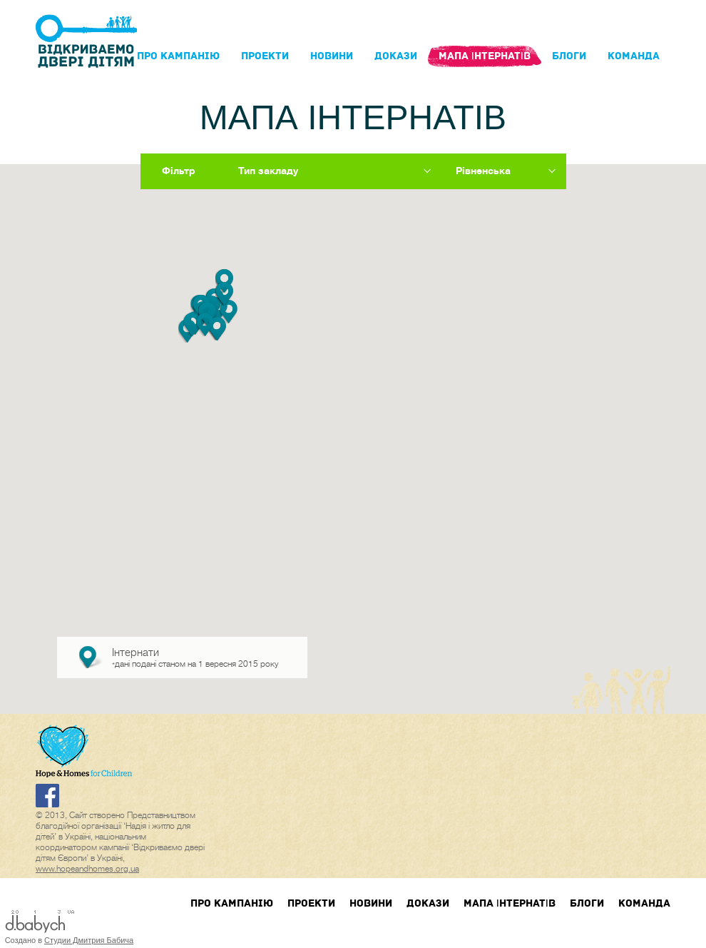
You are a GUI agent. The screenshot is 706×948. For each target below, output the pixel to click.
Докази (395, 56)
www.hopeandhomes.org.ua (87, 869)
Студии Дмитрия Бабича (88, 940)
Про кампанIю (178, 56)
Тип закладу (268, 170)
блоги (569, 56)
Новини (331, 56)
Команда (634, 56)
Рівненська (483, 170)
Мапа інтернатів (485, 56)
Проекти (265, 56)
